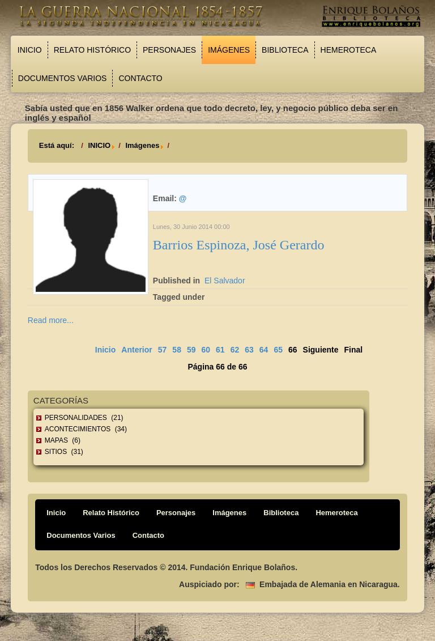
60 (206, 349)
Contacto (140, 78)
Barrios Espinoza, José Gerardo (239, 244)
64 (263, 349)
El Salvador (224, 280)
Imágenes (229, 49)
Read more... (51, 320)
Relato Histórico (92, 49)
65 (278, 349)
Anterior (136, 349)
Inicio (30, 49)
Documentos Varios (62, 78)
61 (220, 349)
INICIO (99, 145)
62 (235, 349)
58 (176, 349)
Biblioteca (285, 49)
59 (191, 349)
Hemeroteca (349, 49)
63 (249, 349)
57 (162, 349)
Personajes (169, 49)
